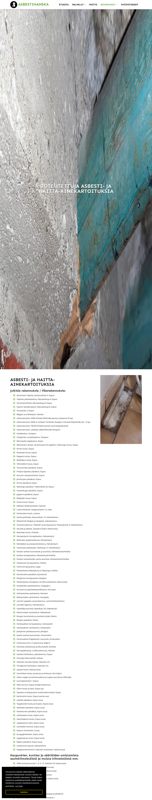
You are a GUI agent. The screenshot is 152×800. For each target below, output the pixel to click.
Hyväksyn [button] (24, 792)
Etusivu (64, 4)
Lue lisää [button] (19, 786)
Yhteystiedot (129, 4)
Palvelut (78, 4)
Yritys (93, 4)
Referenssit (109, 4)
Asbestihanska (29, 4)
